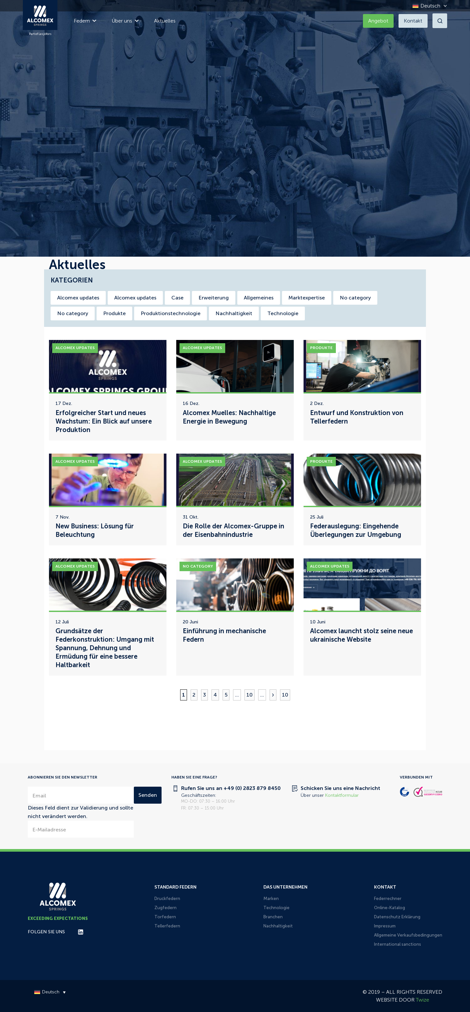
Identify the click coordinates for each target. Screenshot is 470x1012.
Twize (422, 1000)
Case (177, 298)
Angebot (378, 21)
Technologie (282, 313)
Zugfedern (165, 907)
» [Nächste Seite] (273, 695)
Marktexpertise (307, 298)
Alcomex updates (78, 298)
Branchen (273, 916)
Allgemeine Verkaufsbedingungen (408, 935)
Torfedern (165, 916)
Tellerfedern (167, 926)
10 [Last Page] (285, 695)
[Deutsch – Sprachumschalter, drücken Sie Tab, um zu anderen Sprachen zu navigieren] (428, 5)
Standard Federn (175, 887)
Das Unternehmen (285, 887)
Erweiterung (213, 298)
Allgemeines (259, 298)
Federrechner (387, 898)
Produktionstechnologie (170, 313)
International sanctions (397, 944)
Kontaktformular (342, 795)
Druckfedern (167, 898)
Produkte (114, 313)
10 (249, 695)
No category (355, 298)
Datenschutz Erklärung (397, 916)
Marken (271, 898)
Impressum (385, 926)
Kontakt (413, 21)
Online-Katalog (389, 907)
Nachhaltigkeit (233, 313)
